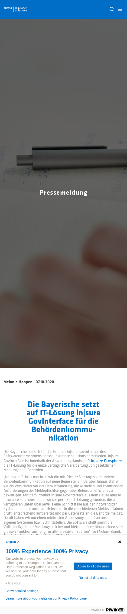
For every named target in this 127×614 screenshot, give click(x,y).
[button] (120, 9)
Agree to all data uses (93, 566)
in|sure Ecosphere (106, 461)
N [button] (112, 9)
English (13, 542)
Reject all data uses (93, 578)
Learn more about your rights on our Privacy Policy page (46, 598)
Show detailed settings (22, 591)
